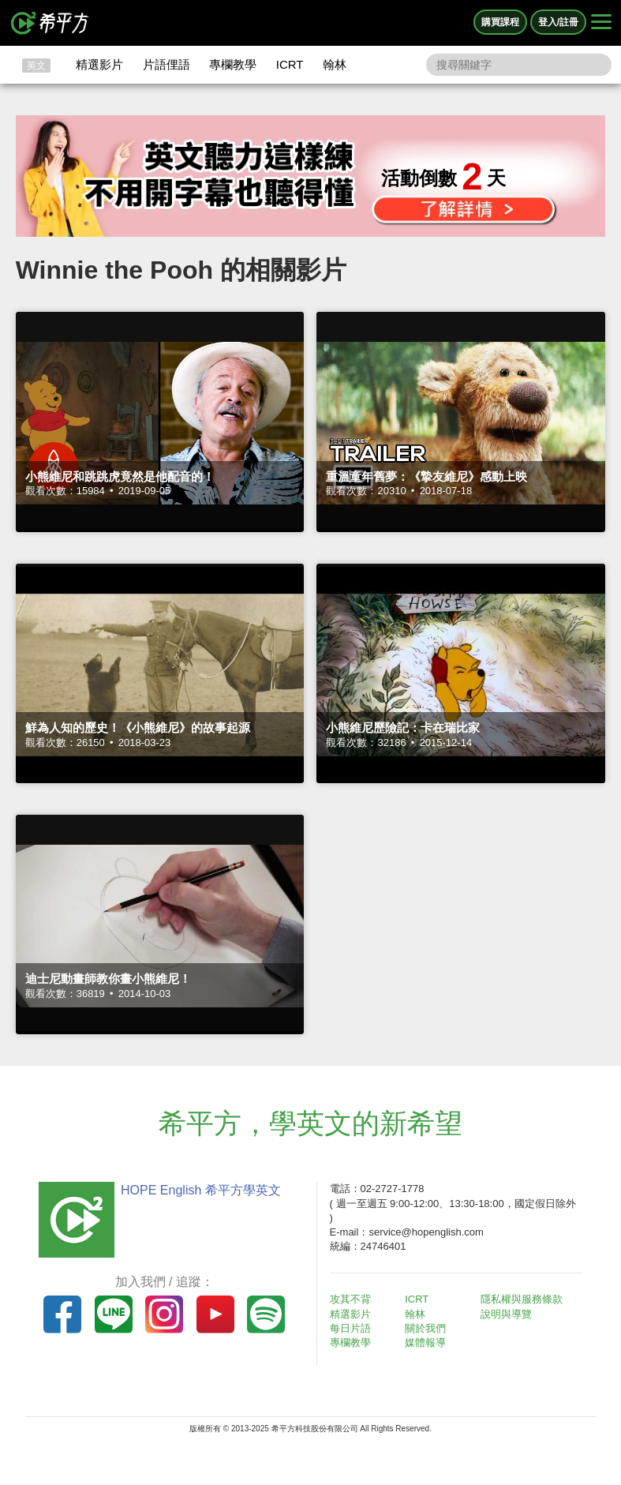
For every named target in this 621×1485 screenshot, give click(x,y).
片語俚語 (166, 64)
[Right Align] (601, 22)
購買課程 (500, 22)
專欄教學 (232, 64)
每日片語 (350, 1328)
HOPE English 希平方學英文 (201, 1190)
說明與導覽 (506, 1314)
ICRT (290, 64)
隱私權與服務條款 (522, 1299)
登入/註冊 (558, 22)
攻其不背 (350, 1299)
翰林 (334, 64)
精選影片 (99, 64)
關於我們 (425, 1328)
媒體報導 (425, 1342)
